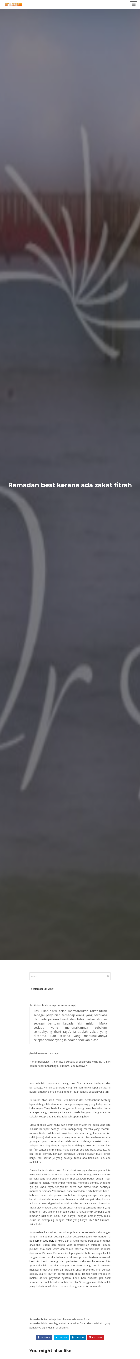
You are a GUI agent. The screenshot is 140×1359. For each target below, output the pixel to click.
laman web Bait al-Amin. (49, 1240)
